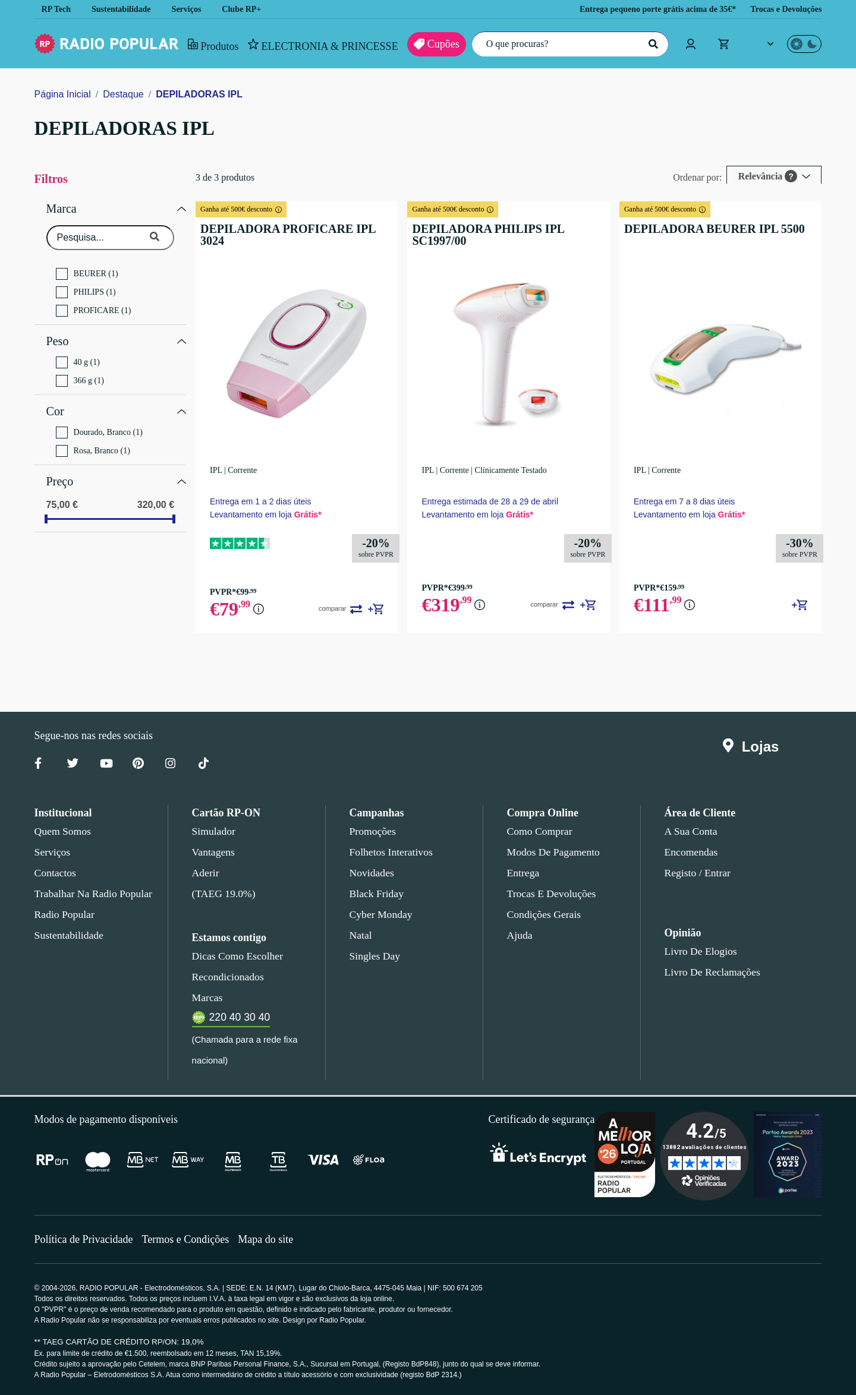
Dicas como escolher (234, 956)
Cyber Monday (380, 914)
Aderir (205, 873)
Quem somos (62, 831)
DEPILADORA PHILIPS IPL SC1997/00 (505, 228)
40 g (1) (78, 356)
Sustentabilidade (125, 9)
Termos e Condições (190, 1239)
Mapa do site (273, 1239)
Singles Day (373, 956)
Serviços (195, 9)
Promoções (373, 831)
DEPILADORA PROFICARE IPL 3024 (289, 228)
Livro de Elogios (697, 951)
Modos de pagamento (552, 852)
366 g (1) (80, 375)
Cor (55, 404)
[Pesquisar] (651, 44)
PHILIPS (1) (82, 289)
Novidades (372, 873)
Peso (57, 337)
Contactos (56, 873)
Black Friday (374, 893)
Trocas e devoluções (549, 893)
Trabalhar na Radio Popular (91, 893)
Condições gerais (543, 914)
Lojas (753, 746)
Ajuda (519, 935)
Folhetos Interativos (391, 852)
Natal (361, 935)
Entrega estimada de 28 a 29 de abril (489, 501)
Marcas (207, 997)
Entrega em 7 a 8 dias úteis (684, 501)
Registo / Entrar (698, 873)
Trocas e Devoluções (783, 9)
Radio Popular (62, 914)
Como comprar (539, 831)
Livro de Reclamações (709, 972)
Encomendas (690, 852)
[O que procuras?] (567, 43)
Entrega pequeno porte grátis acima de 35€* (641, 9)
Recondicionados (226, 976)
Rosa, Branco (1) (93, 442)
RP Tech (56, 9)
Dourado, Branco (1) (100, 424)
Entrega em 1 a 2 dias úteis (258, 501)
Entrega (523, 873)
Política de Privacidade (85, 1239)
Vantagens (214, 852)
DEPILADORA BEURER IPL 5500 (703, 228)
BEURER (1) (83, 271)
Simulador (212, 831)
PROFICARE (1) (89, 308)
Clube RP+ (251, 9)
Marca (62, 207)
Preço (60, 471)
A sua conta (691, 831)
